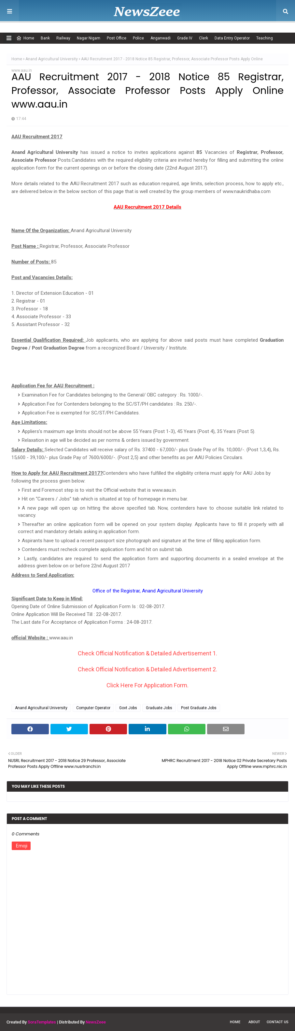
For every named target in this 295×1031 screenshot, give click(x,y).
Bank (45, 38)
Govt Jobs (128, 708)
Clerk (203, 38)
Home (25, 38)
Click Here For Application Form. (147, 685)
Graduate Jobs (159, 708)
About (254, 1022)
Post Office (116, 38)
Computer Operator (93, 708)
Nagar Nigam (88, 38)
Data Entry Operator (232, 38)
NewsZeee (96, 1022)
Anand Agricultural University (51, 59)
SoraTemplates (42, 1022)
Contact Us (277, 1022)
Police (138, 38)
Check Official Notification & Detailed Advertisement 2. (147, 669)
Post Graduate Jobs (199, 708)
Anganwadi (160, 38)
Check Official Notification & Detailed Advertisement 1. (147, 653)
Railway (63, 38)
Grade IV (184, 38)
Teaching (264, 38)
